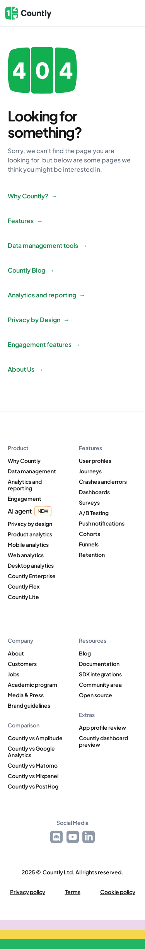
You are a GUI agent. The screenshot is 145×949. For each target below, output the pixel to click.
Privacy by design (30, 524)
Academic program (32, 684)
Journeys (90, 471)
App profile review (102, 727)
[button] (128, 13)
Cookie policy (117, 892)
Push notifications (102, 523)
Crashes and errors (103, 481)
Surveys (89, 502)
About (16, 653)
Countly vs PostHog (33, 786)
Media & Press (26, 695)
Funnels (89, 544)
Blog (85, 653)
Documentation (99, 664)
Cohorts (89, 534)
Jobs (13, 674)
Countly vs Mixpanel (33, 776)
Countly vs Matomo (33, 765)
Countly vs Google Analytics (31, 751)
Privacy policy (27, 892)
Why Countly (24, 460)
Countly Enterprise (32, 576)
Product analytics (30, 534)
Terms (72, 892)
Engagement (24, 498)
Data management (32, 471)
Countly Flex (23, 586)
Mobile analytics (28, 544)
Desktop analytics (31, 565)
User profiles (95, 460)
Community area (100, 684)
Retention (92, 554)
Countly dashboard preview (103, 741)
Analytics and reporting (25, 485)
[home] (28, 13)
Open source (95, 695)
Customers (22, 664)
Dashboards (94, 492)
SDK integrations (100, 674)
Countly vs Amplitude (35, 738)
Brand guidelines (29, 705)
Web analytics (26, 555)
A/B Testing (94, 513)
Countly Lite (23, 597)
